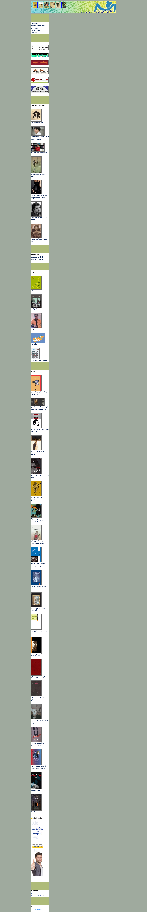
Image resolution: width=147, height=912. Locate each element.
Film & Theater (36, 30)
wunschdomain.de (37, 844)
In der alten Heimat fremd (39, 152)
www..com (38, 909)
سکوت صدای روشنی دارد (38, 677)
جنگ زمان (34, 344)
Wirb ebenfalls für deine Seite (38, 895)
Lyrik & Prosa (35, 28)
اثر (31, 893)
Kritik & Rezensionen (38, 26)
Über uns (34, 32)
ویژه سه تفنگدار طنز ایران (39, 360)
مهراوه (33, 291)
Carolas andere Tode (38, 790)
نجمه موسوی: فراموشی (38, 655)
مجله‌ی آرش (34, 309)
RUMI (33, 812)
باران (32, 329)
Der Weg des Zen (37, 122)
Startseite (34, 23)
